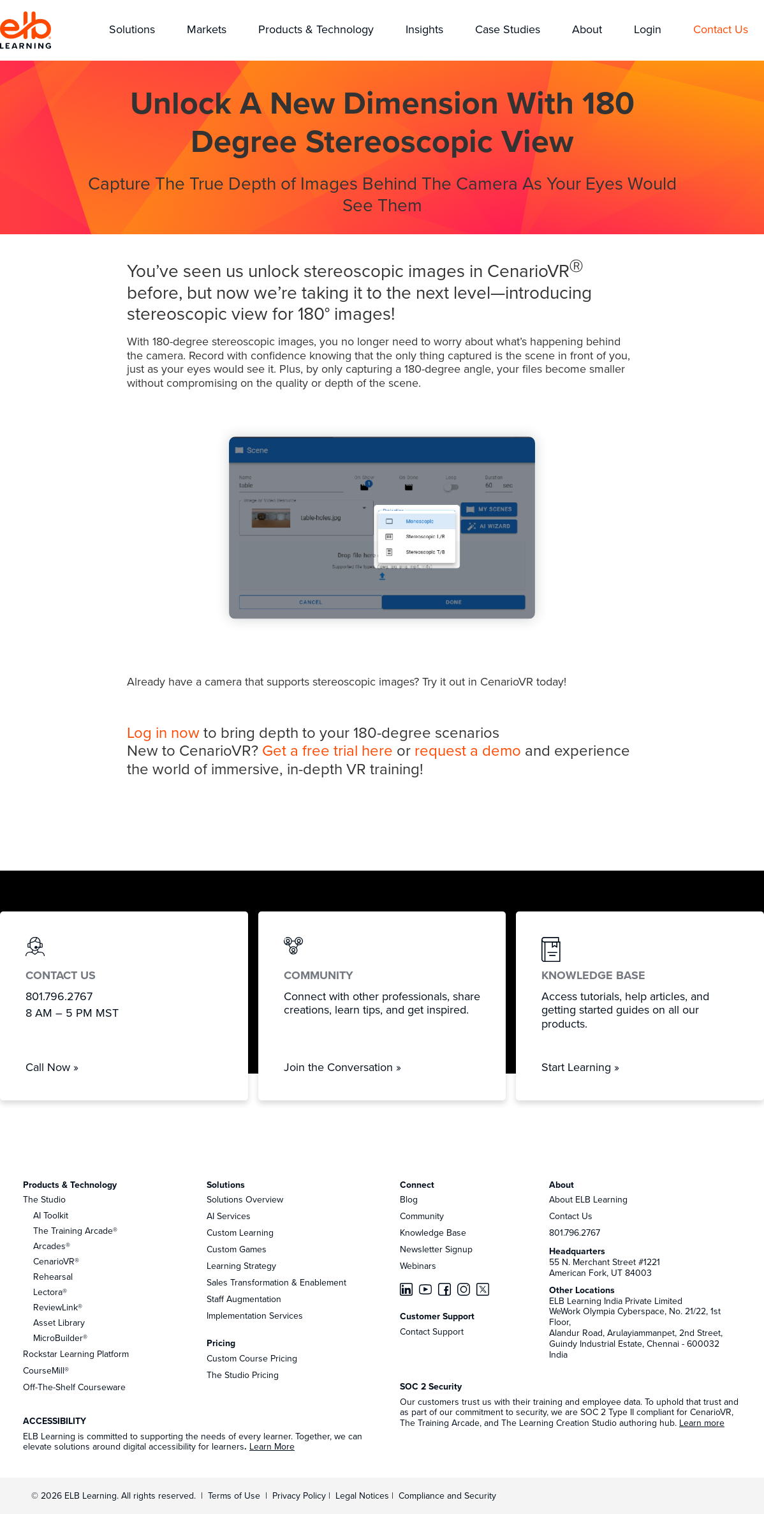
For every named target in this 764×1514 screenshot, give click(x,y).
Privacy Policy (300, 1495)
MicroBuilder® (60, 1337)
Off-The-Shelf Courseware (74, 1387)
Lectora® (50, 1291)
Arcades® (51, 1246)
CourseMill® (46, 1370)
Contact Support (432, 1331)
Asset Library (59, 1322)
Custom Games (237, 1249)
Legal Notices (363, 1495)
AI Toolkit (50, 1215)
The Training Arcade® (75, 1230)
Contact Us (570, 1216)
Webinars (418, 1265)
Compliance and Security (447, 1495)
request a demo (468, 750)
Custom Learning (240, 1232)
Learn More (272, 1446)
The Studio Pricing (243, 1374)
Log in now (163, 732)
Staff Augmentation (244, 1299)
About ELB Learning (588, 1199)
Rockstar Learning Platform (76, 1353)
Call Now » (52, 1067)
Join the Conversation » (342, 1067)
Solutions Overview (245, 1199)
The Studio (44, 1199)
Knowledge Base (433, 1232)
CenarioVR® (56, 1261)
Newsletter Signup (436, 1249)
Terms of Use (232, 1495)
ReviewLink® (57, 1307)
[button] (132, 30)
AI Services (229, 1216)
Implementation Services (255, 1315)
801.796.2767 (574, 1232)
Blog (409, 1199)
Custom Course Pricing (252, 1358)
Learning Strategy (241, 1265)
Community (422, 1216)
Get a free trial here (327, 750)
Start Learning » (580, 1067)
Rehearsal (53, 1276)
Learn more (701, 1422)
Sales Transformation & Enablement (276, 1282)
